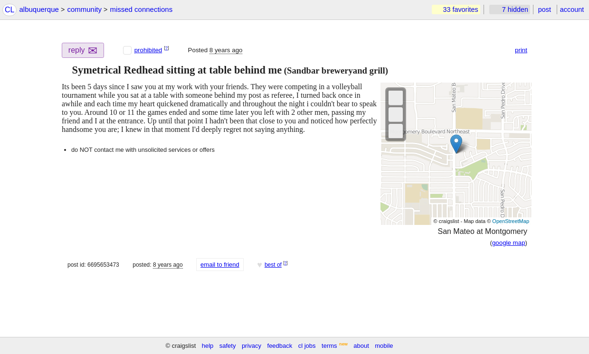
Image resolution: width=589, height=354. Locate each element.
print (521, 50)
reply (83, 50)
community (84, 9)
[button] (65, 70)
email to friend (219, 264)
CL (9, 10)
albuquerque (38, 9)
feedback (280, 345)
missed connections (141, 9)
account (572, 9)
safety (227, 345)
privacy (251, 345)
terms (329, 345)
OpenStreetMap (510, 221)
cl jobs (307, 345)
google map (508, 242)
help (208, 345)
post (544, 9)
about (361, 345)
